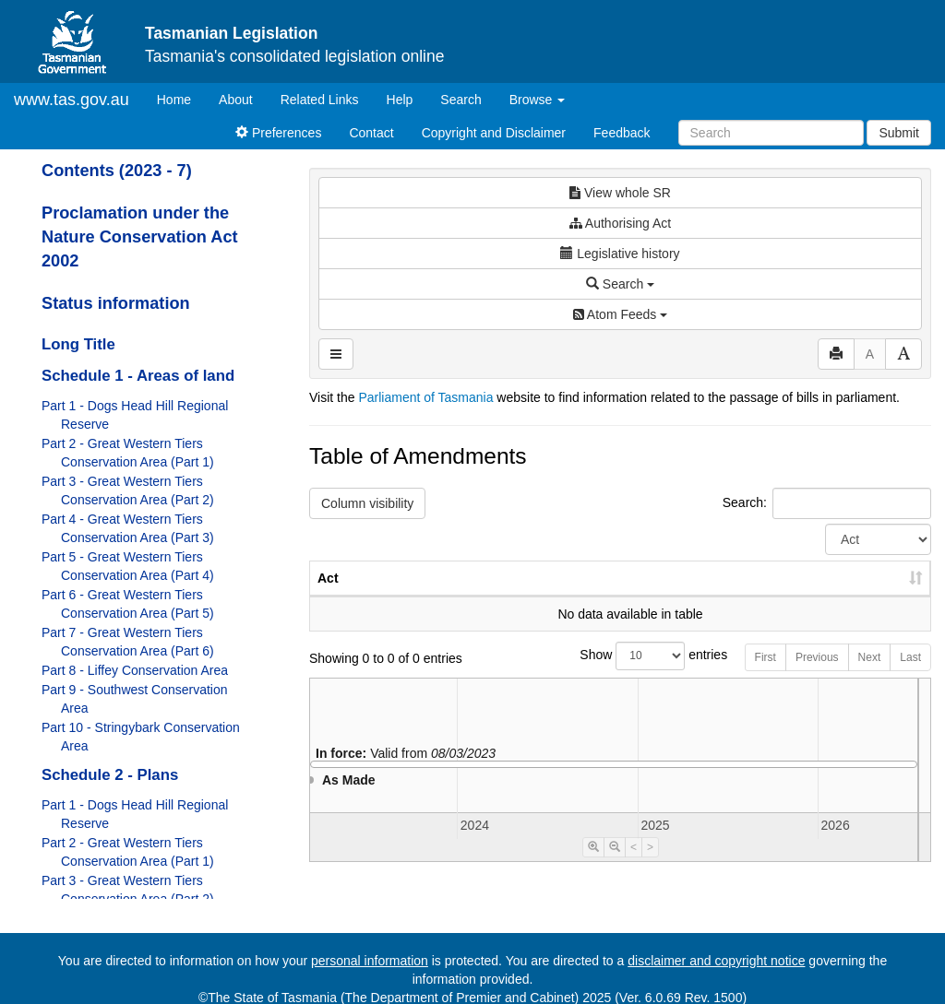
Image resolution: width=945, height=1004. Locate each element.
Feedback (621, 132)
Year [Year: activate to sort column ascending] (707, 596)
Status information (116, 303)
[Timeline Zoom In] (593, 866)
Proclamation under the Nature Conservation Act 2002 (140, 237)
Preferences (278, 132)
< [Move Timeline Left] (633, 865)
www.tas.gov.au (71, 99)
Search (460, 99)
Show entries (620, 674)
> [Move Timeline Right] (650, 865)
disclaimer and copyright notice (716, 960)
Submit (899, 132)
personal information (369, 960)
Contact (371, 132)
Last (910, 675)
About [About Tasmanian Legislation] (236, 99)
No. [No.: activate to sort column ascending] (622, 596)
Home (181, 98)
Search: (827, 503)
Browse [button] (537, 99)
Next (869, 675)
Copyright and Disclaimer (494, 132)
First (765, 675)
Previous (817, 675)
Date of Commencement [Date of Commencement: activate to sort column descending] (834, 587)
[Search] (771, 133)
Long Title (78, 344)
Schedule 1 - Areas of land (138, 375)
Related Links (320, 99)
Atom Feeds (620, 314)
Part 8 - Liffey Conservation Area (135, 670)
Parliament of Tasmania (425, 397)
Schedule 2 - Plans (110, 775)
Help (400, 99)
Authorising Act (620, 223)
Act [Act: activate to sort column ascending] (328, 596)
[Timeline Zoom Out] (615, 866)
